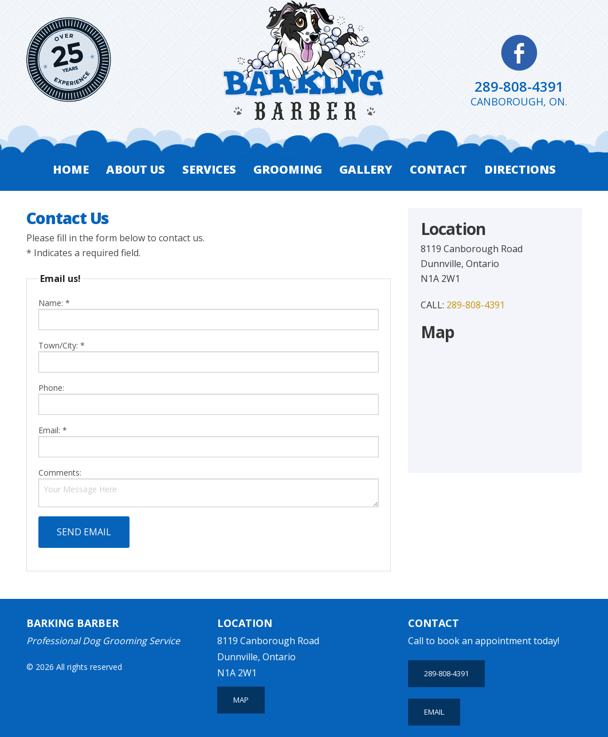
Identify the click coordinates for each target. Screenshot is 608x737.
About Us (135, 169)
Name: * (208, 313)
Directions (520, 169)
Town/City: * (208, 356)
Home (71, 169)
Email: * (208, 441)
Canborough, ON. (518, 101)
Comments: (59, 472)
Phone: (208, 398)
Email (434, 712)
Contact (438, 169)
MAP (241, 700)
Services (209, 169)
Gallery (366, 169)
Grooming (287, 169)
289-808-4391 (519, 86)
